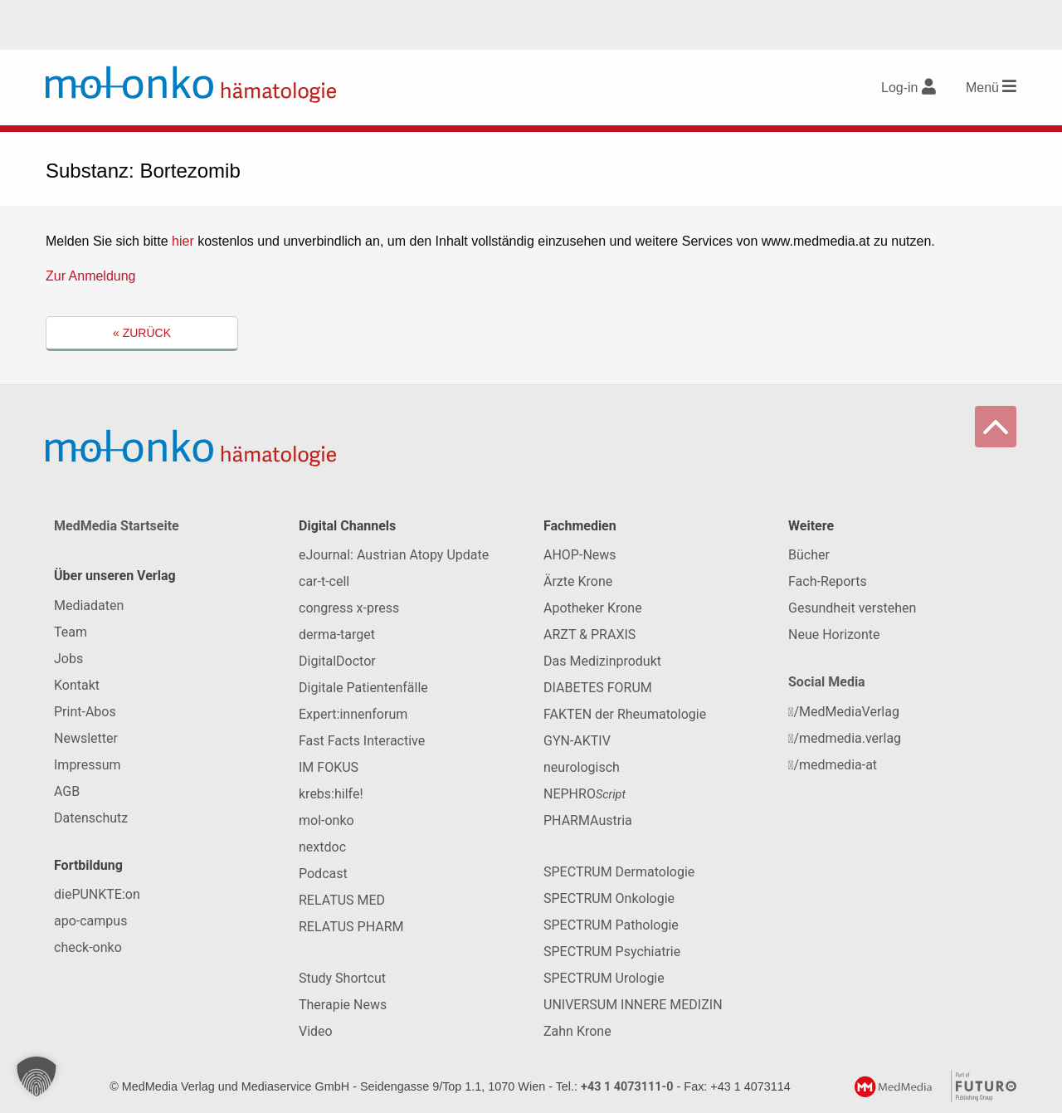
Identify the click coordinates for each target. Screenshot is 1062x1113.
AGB (67, 791)
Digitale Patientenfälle (363, 688)
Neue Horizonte (834, 634)
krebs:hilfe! (331, 794)
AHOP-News (579, 555)
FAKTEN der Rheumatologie (624, 714)
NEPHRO (584, 794)
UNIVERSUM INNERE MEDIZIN (633, 1005)
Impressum (87, 765)
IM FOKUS (328, 767)
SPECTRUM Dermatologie (618, 872)
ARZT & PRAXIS (589, 634)
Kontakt (77, 685)
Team (70, 632)
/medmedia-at (832, 765)
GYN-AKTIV (577, 741)
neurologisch (581, 767)
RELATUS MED (342, 900)
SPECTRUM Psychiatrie (611, 951)
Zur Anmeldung (91, 276)
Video (316, 1031)
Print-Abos (85, 712)
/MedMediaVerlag (843, 712)
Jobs (68, 658)
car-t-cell (324, 581)
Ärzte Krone (577, 581)
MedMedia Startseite (116, 526)
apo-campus (90, 921)
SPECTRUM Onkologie (609, 898)
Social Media (826, 682)
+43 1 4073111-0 (627, 1087)
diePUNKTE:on (97, 894)
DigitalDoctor (337, 661)
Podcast (323, 873)
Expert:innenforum (353, 714)
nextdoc (322, 847)
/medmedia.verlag (844, 738)
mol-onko (326, 820)
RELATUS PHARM (351, 927)
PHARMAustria (587, 820)
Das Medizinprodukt (602, 661)
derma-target (337, 634)
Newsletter (86, 738)
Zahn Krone (577, 1031)
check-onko (88, 947)
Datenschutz (91, 818)
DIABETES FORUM (597, 688)
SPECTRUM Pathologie (611, 925)
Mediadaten (89, 605)
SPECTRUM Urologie (604, 978)
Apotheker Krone (592, 608)
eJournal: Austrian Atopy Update (394, 555)
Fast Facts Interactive (362, 741)
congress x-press (349, 608)
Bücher (809, 555)
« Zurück (142, 332)
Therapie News (343, 1005)
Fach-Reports (827, 581)
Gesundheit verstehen (852, 608)
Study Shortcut (342, 978)
